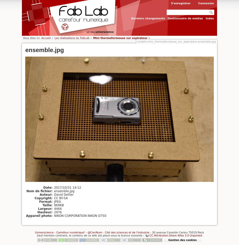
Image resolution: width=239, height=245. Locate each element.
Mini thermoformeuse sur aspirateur (120, 37)
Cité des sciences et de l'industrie (127, 232)
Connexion (206, 3)
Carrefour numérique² (70, 232)
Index (210, 18)
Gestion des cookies (182, 240)
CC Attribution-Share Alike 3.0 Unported (176, 235)
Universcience (44, 232)
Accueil (46, 37)
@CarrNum (95, 232)
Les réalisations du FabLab (71, 37)
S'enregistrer (181, 3)
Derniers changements (148, 18)
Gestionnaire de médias (185, 18)
